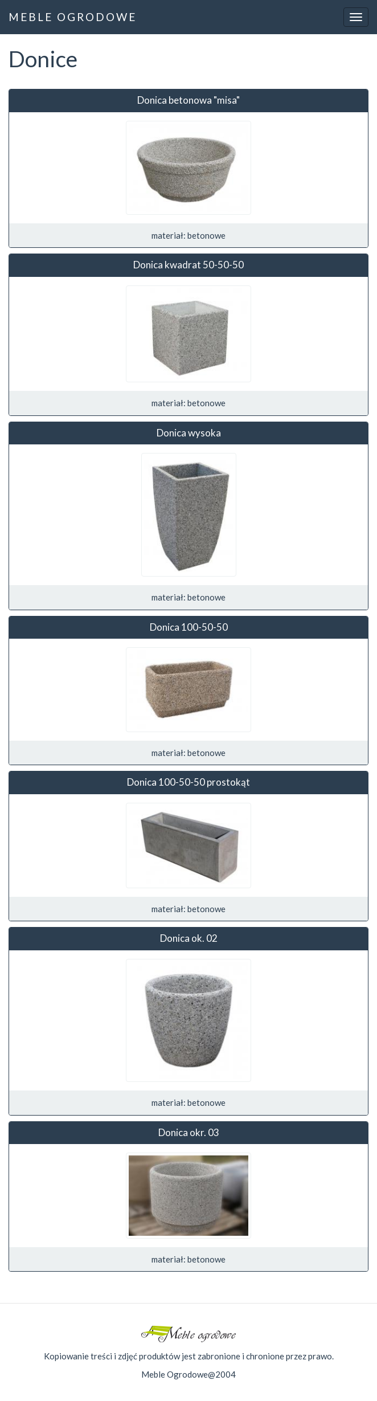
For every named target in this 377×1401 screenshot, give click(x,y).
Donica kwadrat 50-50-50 (188, 265)
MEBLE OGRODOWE (73, 16)
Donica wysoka (189, 433)
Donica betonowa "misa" (188, 100)
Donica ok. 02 (189, 938)
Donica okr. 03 (188, 1132)
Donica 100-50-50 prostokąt (188, 782)
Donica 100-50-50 (189, 627)
